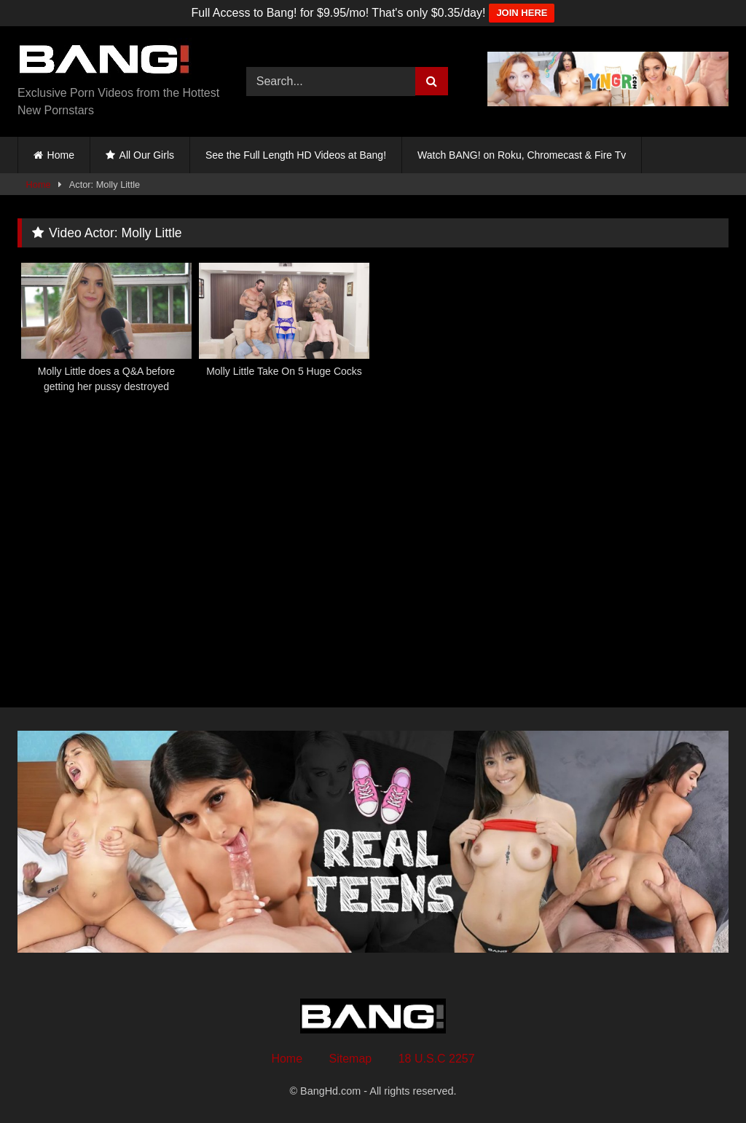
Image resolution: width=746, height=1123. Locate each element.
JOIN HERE (521, 12)
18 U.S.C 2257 (436, 1058)
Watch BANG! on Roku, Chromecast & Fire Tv (521, 155)
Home (60, 155)
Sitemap (350, 1058)
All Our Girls (146, 155)
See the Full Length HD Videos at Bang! (295, 155)
